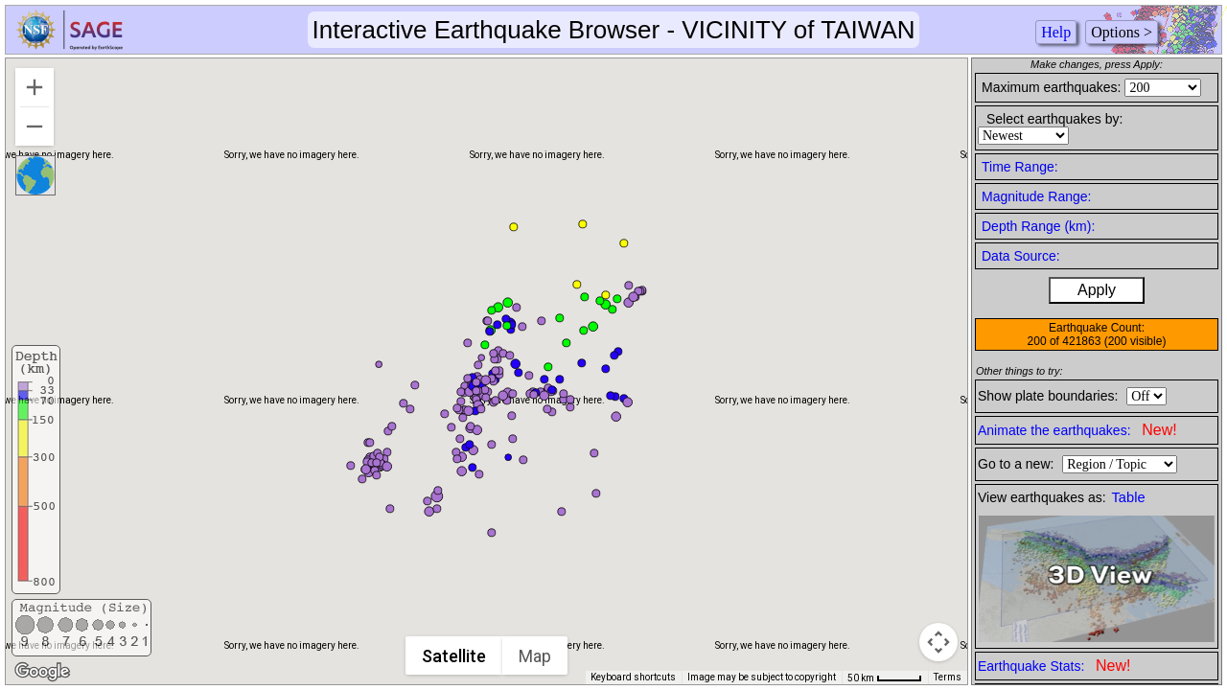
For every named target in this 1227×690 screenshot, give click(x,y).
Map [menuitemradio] (536, 656)
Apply (1096, 290)
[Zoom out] (34, 126)
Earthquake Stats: (1054, 665)
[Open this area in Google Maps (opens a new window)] (42, 671)
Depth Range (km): (1038, 226)
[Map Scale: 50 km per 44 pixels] (885, 677)
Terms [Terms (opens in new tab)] (947, 677)
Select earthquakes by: (1054, 118)
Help (1056, 32)
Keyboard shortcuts (633, 677)
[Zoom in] (34, 87)
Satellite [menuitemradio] (455, 656)
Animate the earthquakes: (1077, 430)
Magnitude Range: (1036, 196)
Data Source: (1021, 256)
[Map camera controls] (938, 642)
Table (1129, 497)
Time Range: (1020, 166)
